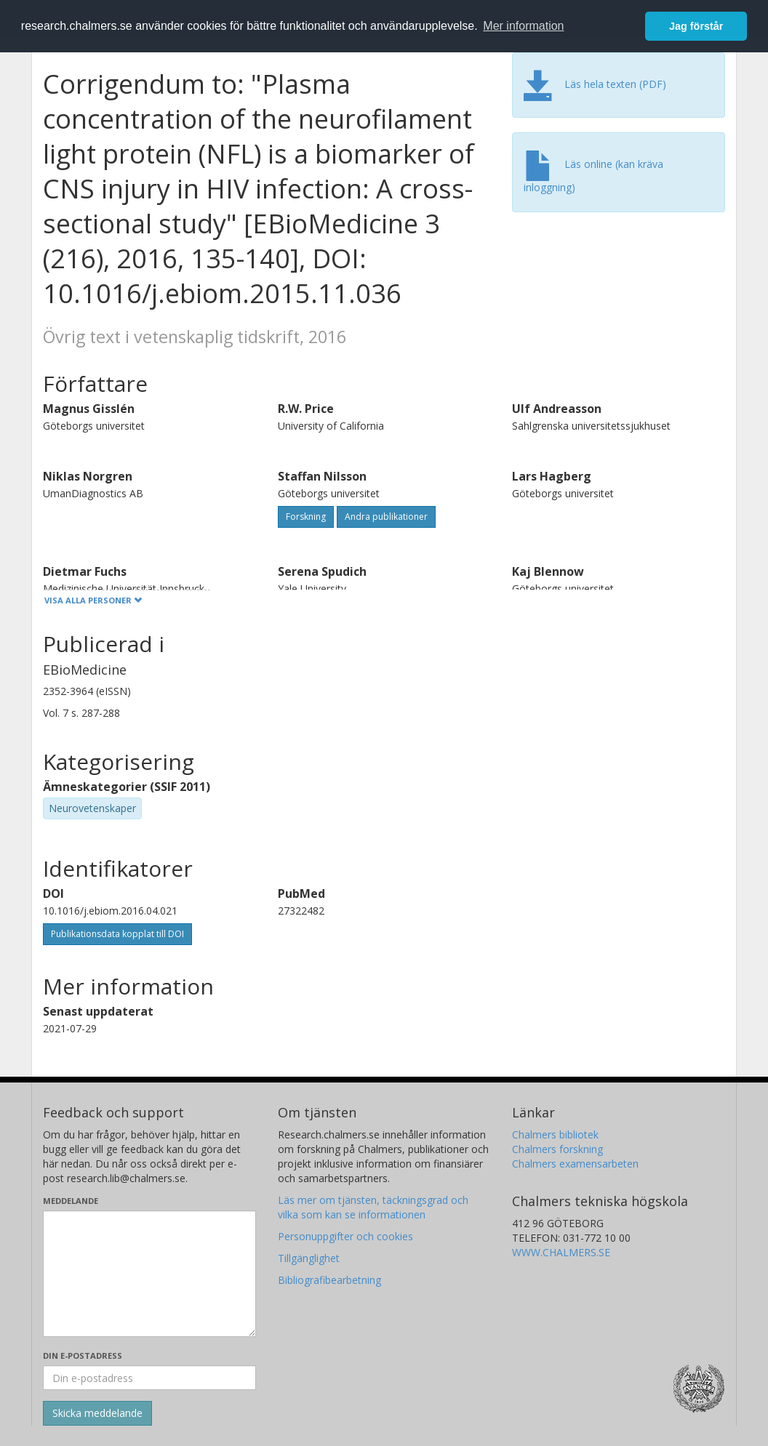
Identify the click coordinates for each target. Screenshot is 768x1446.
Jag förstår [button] (696, 26)
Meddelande (70, 1200)
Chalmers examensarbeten (575, 1163)
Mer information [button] (523, 26)
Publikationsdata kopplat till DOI (117, 934)
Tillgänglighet (309, 1258)
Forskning (306, 516)
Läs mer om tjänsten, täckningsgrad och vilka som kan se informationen (373, 1207)
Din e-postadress (82, 1355)
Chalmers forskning (557, 1149)
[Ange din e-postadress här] (149, 1377)
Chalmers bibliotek (555, 1134)
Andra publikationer (386, 516)
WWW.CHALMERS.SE (561, 1252)
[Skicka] (97, 1413)
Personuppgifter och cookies (345, 1236)
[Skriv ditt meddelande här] (149, 1273)
